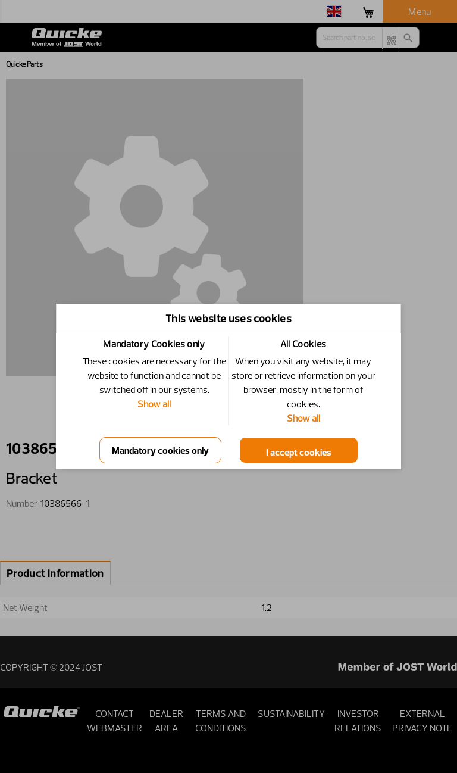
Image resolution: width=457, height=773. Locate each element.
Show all (154, 404)
